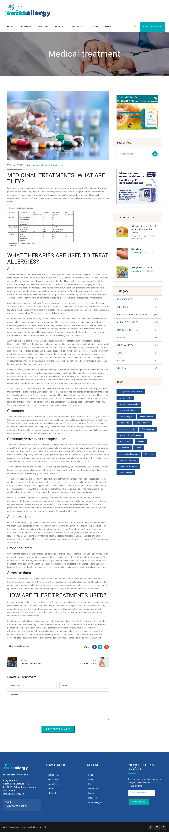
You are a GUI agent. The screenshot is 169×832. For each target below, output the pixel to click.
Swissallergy (136, 252)
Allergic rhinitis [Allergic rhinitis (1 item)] (125, 397)
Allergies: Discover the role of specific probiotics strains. (144, 228)
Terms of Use (54, 774)
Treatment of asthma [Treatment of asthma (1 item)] (127, 459)
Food (137, 352)
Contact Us (78, 26)
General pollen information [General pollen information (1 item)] (130, 434)
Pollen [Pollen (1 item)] (138, 447)
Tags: (10, 645)
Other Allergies (95, 802)
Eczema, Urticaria (88, 663)
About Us (43, 26)
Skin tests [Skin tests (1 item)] (149, 453)
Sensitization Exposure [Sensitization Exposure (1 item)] (128, 453)
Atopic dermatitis (137, 329)
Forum (96, 26)
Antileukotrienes (21, 645)
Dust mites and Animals (30, 663)
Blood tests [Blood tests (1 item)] (124, 422)
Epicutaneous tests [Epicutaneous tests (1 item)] (127, 428)
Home (10, 26)
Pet (89, 783)
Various (137, 367)
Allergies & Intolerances (39, 164)
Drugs (91, 792)
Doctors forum (152, 26)
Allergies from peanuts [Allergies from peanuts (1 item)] (128, 403)
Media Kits (52, 792)
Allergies (26, 26)
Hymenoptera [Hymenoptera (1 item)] (124, 441)
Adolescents (137, 298)
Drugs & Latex (57, 164)
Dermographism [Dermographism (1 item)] (142, 422)
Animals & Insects (137, 321)
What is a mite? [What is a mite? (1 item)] (125, 472)
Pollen (137, 360)
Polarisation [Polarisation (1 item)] (124, 447)
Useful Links (53, 783)
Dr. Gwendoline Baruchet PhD (143, 235)
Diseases (137, 337)
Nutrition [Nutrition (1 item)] (141, 441)
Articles (60, 26)
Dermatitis (93, 788)
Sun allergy (136, 248)
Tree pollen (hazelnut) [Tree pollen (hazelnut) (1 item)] (128, 466)
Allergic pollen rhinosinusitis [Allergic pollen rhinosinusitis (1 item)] (130, 391)
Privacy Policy (54, 779)
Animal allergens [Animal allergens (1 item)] (126, 416)
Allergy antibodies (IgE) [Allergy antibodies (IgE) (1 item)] (128, 410)
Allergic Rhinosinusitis (141, 266)
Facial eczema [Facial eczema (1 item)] (148, 428)
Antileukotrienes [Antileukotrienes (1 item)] (146, 416)
